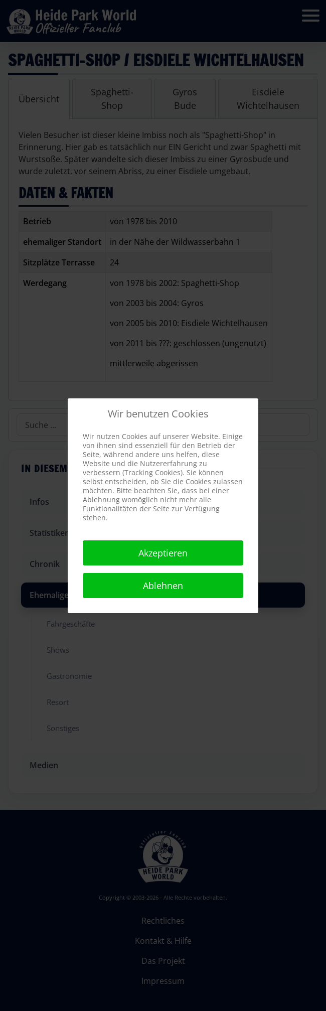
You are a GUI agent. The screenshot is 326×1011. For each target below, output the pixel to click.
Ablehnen (163, 586)
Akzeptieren (163, 553)
